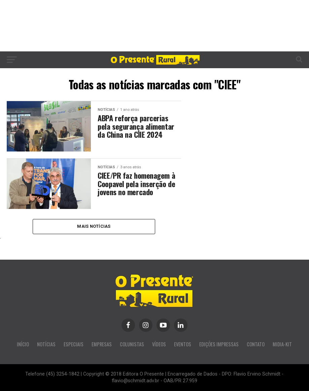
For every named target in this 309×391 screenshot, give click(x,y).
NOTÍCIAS (46, 344)
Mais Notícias (93, 226)
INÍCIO (23, 344)
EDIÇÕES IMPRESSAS (219, 344)
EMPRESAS (102, 344)
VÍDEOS (159, 344)
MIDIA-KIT (282, 344)
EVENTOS (182, 344)
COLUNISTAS (132, 344)
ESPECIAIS (73, 344)
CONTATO (256, 344)
